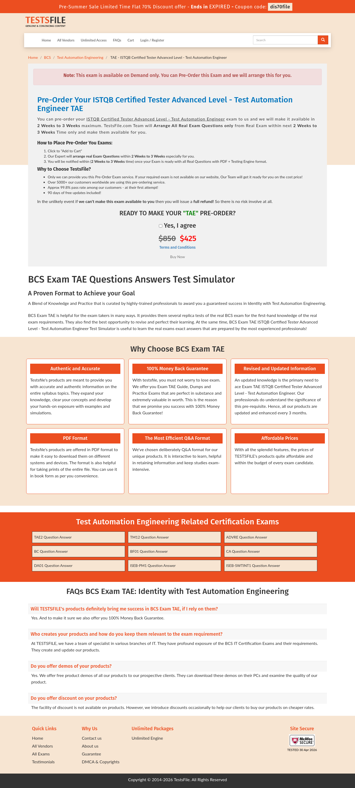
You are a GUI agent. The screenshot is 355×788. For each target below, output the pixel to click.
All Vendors (65, 40)
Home (46, 40)
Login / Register (152, 40)
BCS (47, 57)
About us (90, 745)
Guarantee (91, 753)
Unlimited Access (94, 40)
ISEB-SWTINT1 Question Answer (253, 565)
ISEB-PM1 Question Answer (153, 565)
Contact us (91, 737)
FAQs (117, 40)
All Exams (41, 753)
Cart (130, 40)
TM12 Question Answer (149, 537)
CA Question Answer (243, 551)
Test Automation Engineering (80, 57)
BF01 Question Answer (149, 551)
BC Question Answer (51, 551)
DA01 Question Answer (53, 565)
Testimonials (43, 761)
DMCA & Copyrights (101, 761)
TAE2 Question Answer (53, 537)
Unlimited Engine (147, 737)
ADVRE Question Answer (246, 537)
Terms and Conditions (177, 247)
